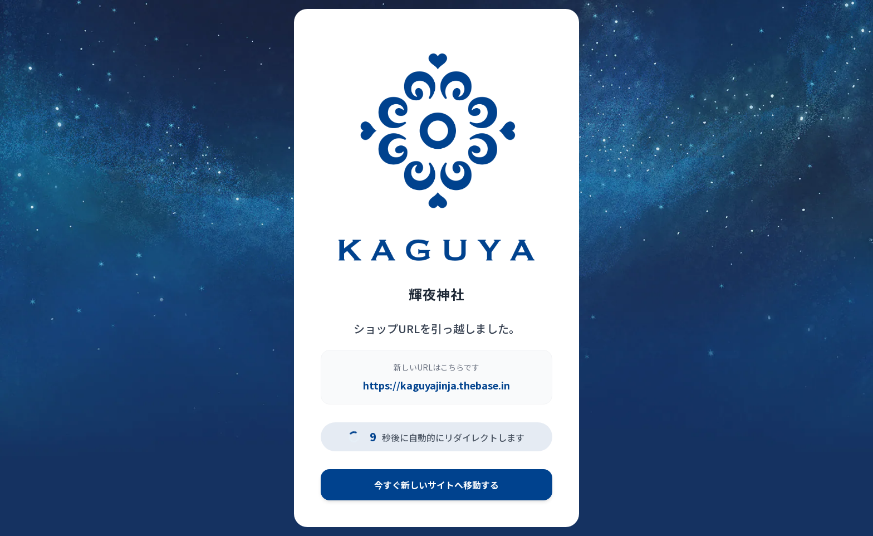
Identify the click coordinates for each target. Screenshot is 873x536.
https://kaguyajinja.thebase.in (436, 385)
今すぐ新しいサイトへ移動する (436, 484)
